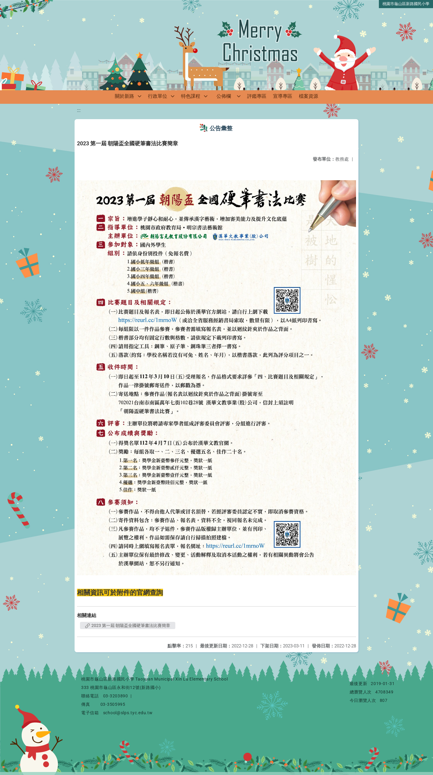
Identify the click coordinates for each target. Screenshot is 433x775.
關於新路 (124, 96)
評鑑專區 (256, 96)
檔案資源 (308, 96)
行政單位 (157, 96)
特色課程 (190, 96)
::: (79, 110)
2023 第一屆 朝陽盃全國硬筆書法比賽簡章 (127, 625)
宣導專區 (282, 96)
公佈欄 (223, 96)
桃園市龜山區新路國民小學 (405, 4)
